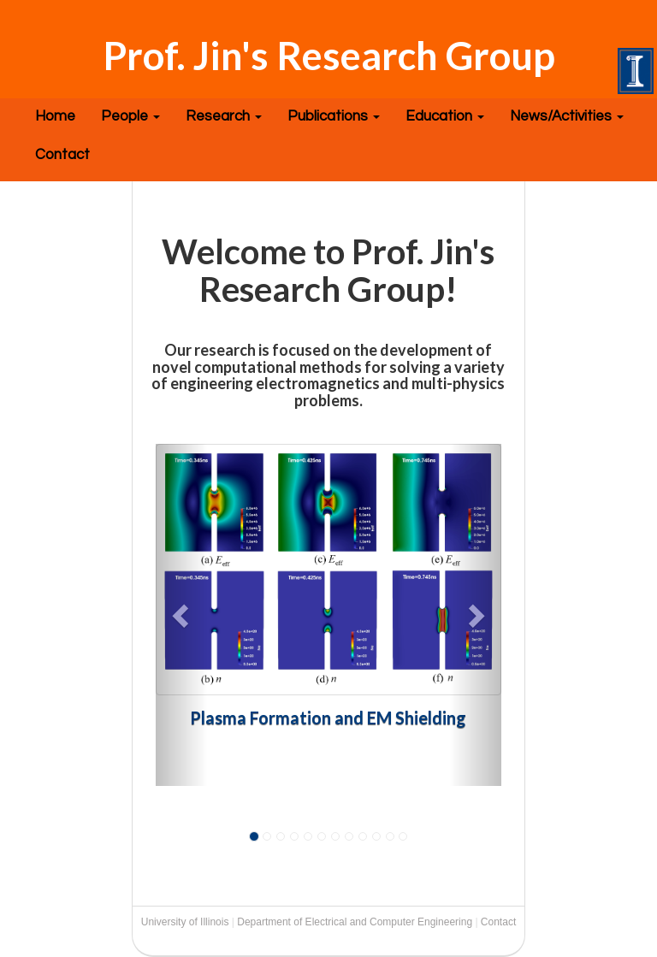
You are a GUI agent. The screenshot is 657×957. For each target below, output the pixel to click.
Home (55, 116)
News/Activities (567, 116)
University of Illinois (185, 922)
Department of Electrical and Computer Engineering (354, 922)
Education (444, 116)
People (130, 116)
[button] (181, 615)
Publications (333, 116)
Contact (62, 154)
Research (224, 116)
